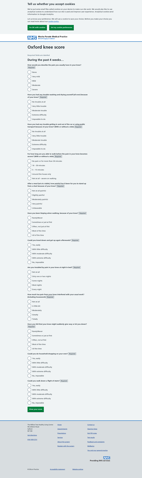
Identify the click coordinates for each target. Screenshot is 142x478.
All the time (37, 349)
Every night (36, 289)
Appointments (62, 429)
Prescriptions (62, 433)
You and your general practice (97, 450)
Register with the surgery (66, 446)
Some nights (37, 281)
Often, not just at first (40, 226)
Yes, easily (36, 245)
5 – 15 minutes (38, 170)
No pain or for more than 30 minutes (47, 161)
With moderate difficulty (42, 254)
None (34, 72)
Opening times (92, 429)
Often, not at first (39, 340)
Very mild (36, 77)
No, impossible (38, 262)
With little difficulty (40, 249)
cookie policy (53, 21)
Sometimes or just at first (42, 222)
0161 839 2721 (32, 440)
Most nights (37, 285)
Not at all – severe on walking (44, 178)
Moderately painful (40, 199)
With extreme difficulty (41, 258)
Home (60, 425)
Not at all (36, 272)
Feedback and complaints (95, 442)
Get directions (32, 435)
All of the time (38, 235)
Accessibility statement (57, 469)
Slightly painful (38, 195)
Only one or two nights (41, 276)
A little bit (36, 306)
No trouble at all (38, 102)
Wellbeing (90, 446)
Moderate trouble (39, 110)
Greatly (35, 315)
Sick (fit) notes (92, 433)
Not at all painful (39, 191)
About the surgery (64, 442)
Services (60, 437)
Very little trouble (39, 106)
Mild (34, 81)
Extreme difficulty (39, 115)
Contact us (90, 425)
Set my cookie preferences (61, 27)
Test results (91, 437)
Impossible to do (38, 119)
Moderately (37, 310)
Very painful (37, 204)
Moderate (36, 85)
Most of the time (39, 231)
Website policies (77, 469)
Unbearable (37, 208)
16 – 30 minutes (38, 165)
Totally (35, 319)
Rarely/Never (37, 218)
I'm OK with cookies (37, 27)
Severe (35, 90)
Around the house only (41, 174)
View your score (35, 409)
